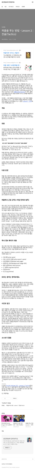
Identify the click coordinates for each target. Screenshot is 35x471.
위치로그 (18, 6)
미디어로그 (11, 6)
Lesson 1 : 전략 (27, 101)
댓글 (3, 431)
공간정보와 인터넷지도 (8, 2)
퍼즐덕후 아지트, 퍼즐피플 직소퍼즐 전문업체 (11, 53)
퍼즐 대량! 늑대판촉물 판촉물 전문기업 (12, 65)
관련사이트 (4, 459)
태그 (6, 6)
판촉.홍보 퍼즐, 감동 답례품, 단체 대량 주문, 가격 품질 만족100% (12, 68)
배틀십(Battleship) (19, 92)
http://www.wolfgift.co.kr (10, 62)
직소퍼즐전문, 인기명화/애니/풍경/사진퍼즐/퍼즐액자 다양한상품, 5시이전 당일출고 (12, 56)
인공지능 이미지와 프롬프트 (7, 464)
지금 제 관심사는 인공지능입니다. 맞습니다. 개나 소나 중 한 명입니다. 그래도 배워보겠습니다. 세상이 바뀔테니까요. (14, 442)
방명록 (23, 6)
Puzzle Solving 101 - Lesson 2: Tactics (18, 385)
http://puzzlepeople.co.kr (10, 50)
